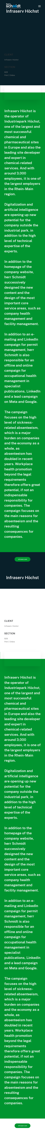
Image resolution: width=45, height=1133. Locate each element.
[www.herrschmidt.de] (13, 6)
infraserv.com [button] (22, 559)
